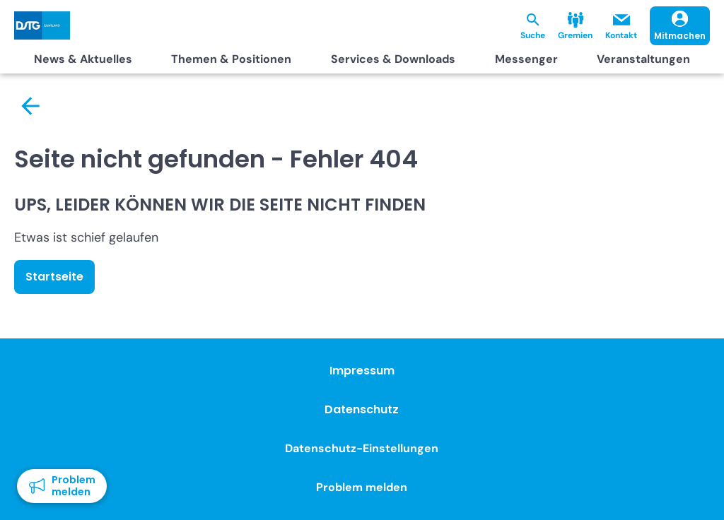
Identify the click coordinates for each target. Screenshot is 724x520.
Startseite (54, 276)
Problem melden (361, 487)
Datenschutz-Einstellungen (361, 448)
